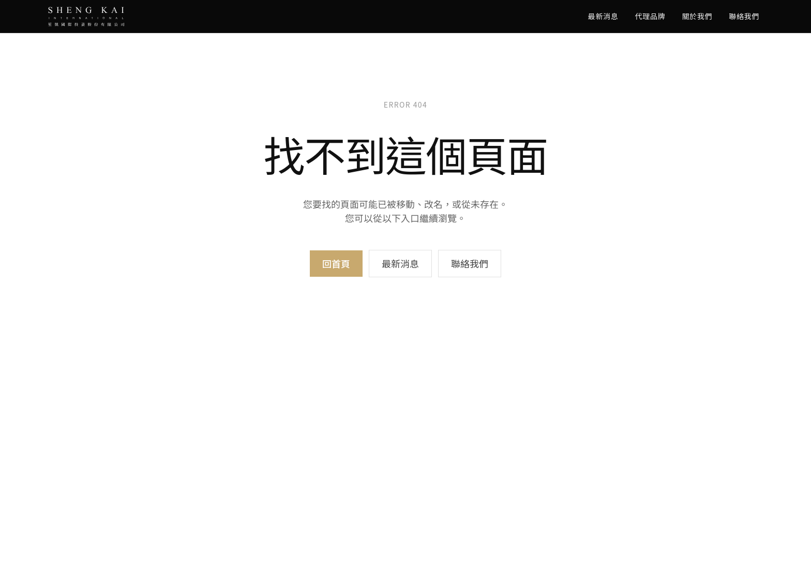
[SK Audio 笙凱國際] (86, 16)
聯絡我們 (744, 16)
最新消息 (603, 16)
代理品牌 (650, 16)
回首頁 (336, 263)
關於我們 (697, 16)
